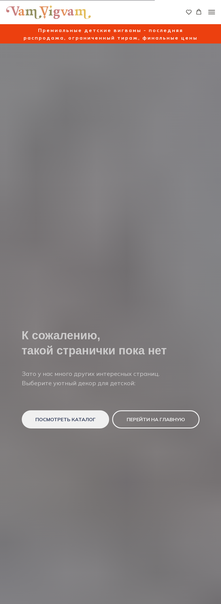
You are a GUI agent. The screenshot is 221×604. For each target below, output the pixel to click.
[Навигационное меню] (211, 12)
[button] (189, 12)
